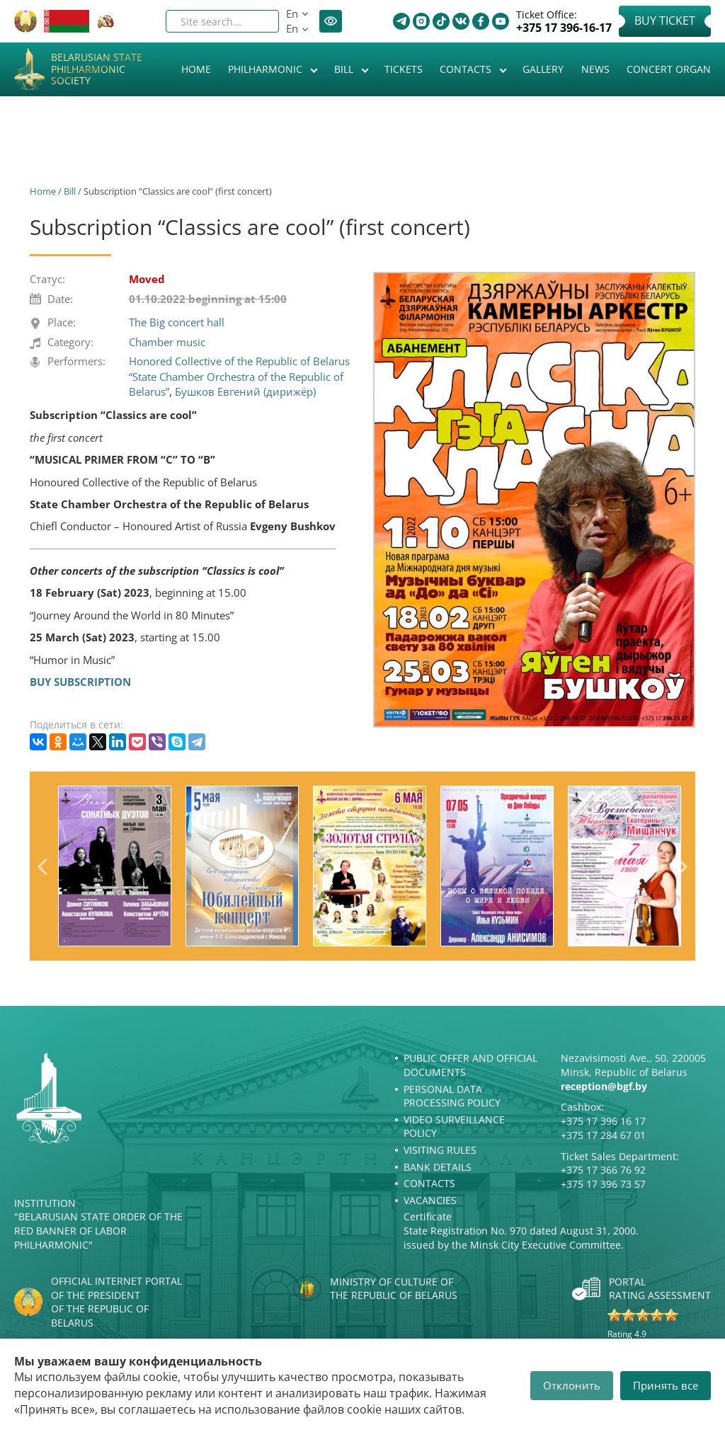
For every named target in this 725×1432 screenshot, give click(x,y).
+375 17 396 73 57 (603, 1184)
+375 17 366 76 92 (603, 1169)
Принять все (665, 1385)
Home (196, 69)
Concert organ (669, 69)
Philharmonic (266, 69)
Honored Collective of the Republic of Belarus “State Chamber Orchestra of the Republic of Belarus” (239, 376)
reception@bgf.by (604, 1086)
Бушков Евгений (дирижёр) (245, 391)
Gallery (543, 69)
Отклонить (571, 1385)
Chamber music (167, 342)
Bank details (438, 1167)
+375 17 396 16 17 (603, 1121)
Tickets (403, 69)
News (595, 69)
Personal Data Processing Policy (452, 1096)
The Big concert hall (176, 322)
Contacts (467, 69)
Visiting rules (440, 1150)
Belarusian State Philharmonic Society (96, 69)
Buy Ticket (664, 20)
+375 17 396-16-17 (564, 28)
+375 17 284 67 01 (603, 1135)
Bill (345, 69)
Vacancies (430, 1200)
